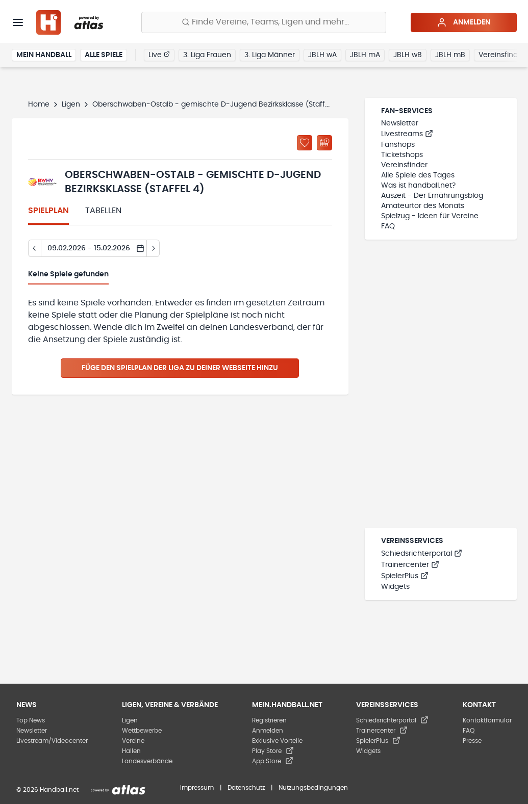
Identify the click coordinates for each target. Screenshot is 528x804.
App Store (272, 761)
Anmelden (463, 22)
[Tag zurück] (34, 248)
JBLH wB (407, 55)
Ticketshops (402, 155)
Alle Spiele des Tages (418, 175)
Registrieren (269, 720)
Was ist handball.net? (418, 185)
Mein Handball (43, 55)
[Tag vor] (153, 248)
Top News (30, 720)
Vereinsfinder (404, 165)
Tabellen (103, 210)
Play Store (273, 751)
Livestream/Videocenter (52, 741)
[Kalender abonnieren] (324, 142)
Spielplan (48, 210)
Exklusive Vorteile (277, 741)
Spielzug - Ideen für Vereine (430, 216)
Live (159, 54)
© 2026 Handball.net (47, 790)
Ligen (71, 104)
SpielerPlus (405, 576)
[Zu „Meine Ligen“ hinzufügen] (304, 142)
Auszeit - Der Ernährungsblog (432, 195)
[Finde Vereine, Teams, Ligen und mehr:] (263, 22)
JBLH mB (450, 55)
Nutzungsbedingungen (313, 788)
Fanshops (398, 144)
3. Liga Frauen (207, 55)
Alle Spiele (103, 55)
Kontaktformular (487, 720)
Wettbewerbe (142, 731)
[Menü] (18, 22)
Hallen (131, 751)
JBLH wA (322, 55)
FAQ (388, 226)
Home (38, 104)
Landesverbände (147, 761)
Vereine (133, 741)
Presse (472, 741)
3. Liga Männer (269, 55)
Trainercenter (410, 564)
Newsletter (399, 123)
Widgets (395, 586)
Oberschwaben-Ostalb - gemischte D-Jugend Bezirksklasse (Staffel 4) (216, 104)
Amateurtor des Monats (422, 206)
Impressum (197, 788)
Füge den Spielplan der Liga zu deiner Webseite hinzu (180, 368)
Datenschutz (246, 788)
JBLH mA (365, 55)
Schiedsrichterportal (421, 553)
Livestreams (407, 134)
